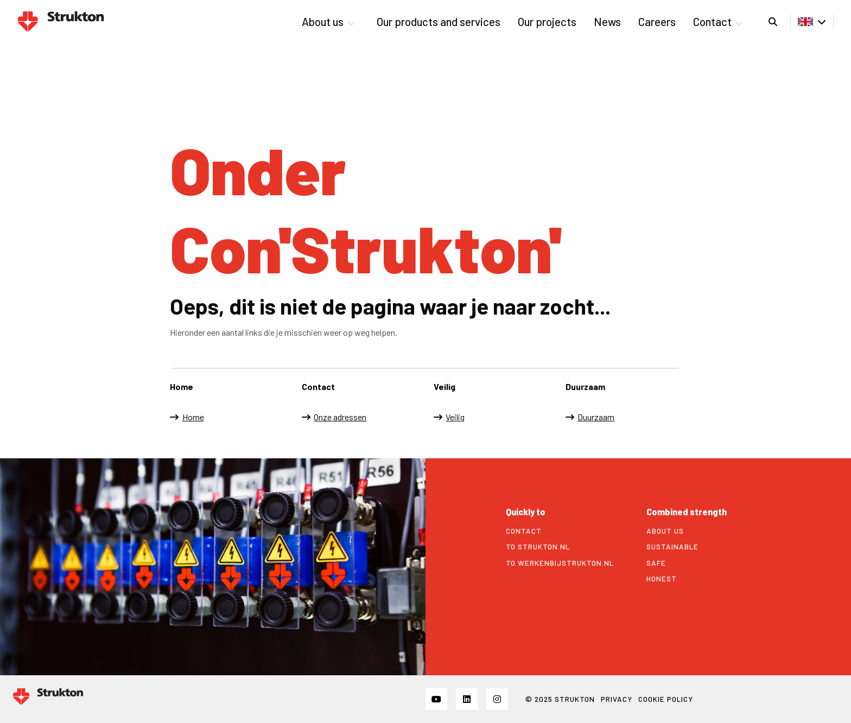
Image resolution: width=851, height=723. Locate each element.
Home (193, 417)
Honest (661, 579)
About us (328, 21)
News (607, 21)
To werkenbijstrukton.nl (560, 563)
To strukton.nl (538, 547)
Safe (656, 563)
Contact (717, 21)
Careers (657, 21)
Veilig (455, 417)
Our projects (547, 21)
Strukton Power (60, 21)
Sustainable (672, 547)
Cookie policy (665, 698)
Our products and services (438, 21)
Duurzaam (595, 417)
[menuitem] (330, 21)
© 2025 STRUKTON (560, 698)
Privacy (616, 698)
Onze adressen (340, 417)
